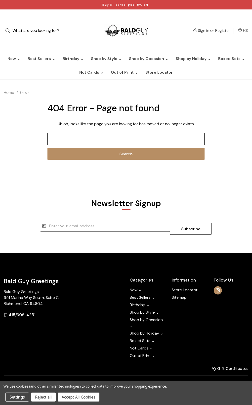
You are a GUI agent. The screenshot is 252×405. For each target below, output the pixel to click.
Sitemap (179, 284)
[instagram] (218, 278)
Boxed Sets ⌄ (231, 48)
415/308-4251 (22, 302)
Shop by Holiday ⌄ (193, 48)
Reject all (43, 397)
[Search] (9, 25)
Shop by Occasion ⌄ (148, 48)
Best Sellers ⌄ (41, 48)
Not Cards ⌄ (91, 62)
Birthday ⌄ (73, 48)
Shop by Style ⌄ (106, 48)
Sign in (203, 25)
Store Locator (159, 62)
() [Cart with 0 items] (243, 25)
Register (222, 25)
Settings (17, 397)
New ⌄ (13, 48)
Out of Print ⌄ (124, 62)
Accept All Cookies (78, 397)
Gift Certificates (230, 355)
